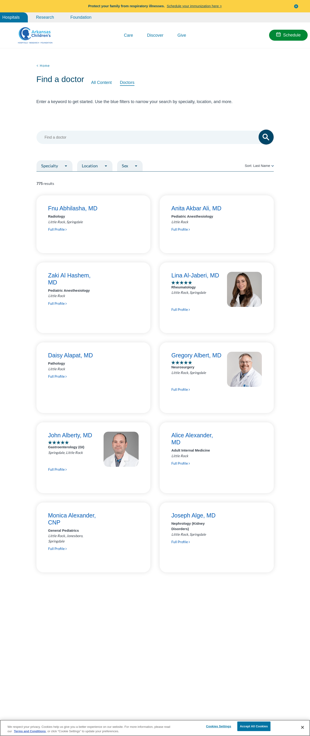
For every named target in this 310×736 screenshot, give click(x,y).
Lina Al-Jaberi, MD (195, 275)
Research (45, 17)
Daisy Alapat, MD (70, 355)
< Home (43, 66)
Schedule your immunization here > (194, 6)
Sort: (259, 166)
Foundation (80, 17)
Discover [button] (155, 35)
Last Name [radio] (261, 166)
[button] (296, 6)
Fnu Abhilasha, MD (72, 208)
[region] (155, 727)
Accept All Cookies (254, 727)
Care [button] (128, 35)
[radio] (272, 166)
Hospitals (11, 17)
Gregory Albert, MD (196, 355)
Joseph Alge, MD (193, 515)
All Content (101, 82)
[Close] (302, 727)
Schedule (292, 35)
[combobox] (152, 137)
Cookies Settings (218, 727)
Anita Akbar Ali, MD (196, 208)
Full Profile (57, 229)
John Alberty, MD (70, 435)
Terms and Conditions (30, 731)
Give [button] (181, 35)
